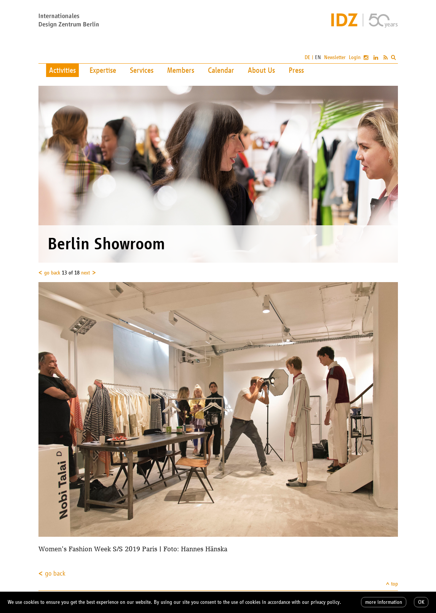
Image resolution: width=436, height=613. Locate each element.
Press (296, 70)
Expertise (102, 70)
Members (180, 70)
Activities (62, 70)
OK (421, 602)
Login (355, 57)
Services (141, 70)
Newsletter (335, 57)
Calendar (221, 70)
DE (307, 57)
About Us (261, 70)
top (394, 584)
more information (383, 602)
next (85, 273)
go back (52, 273)
